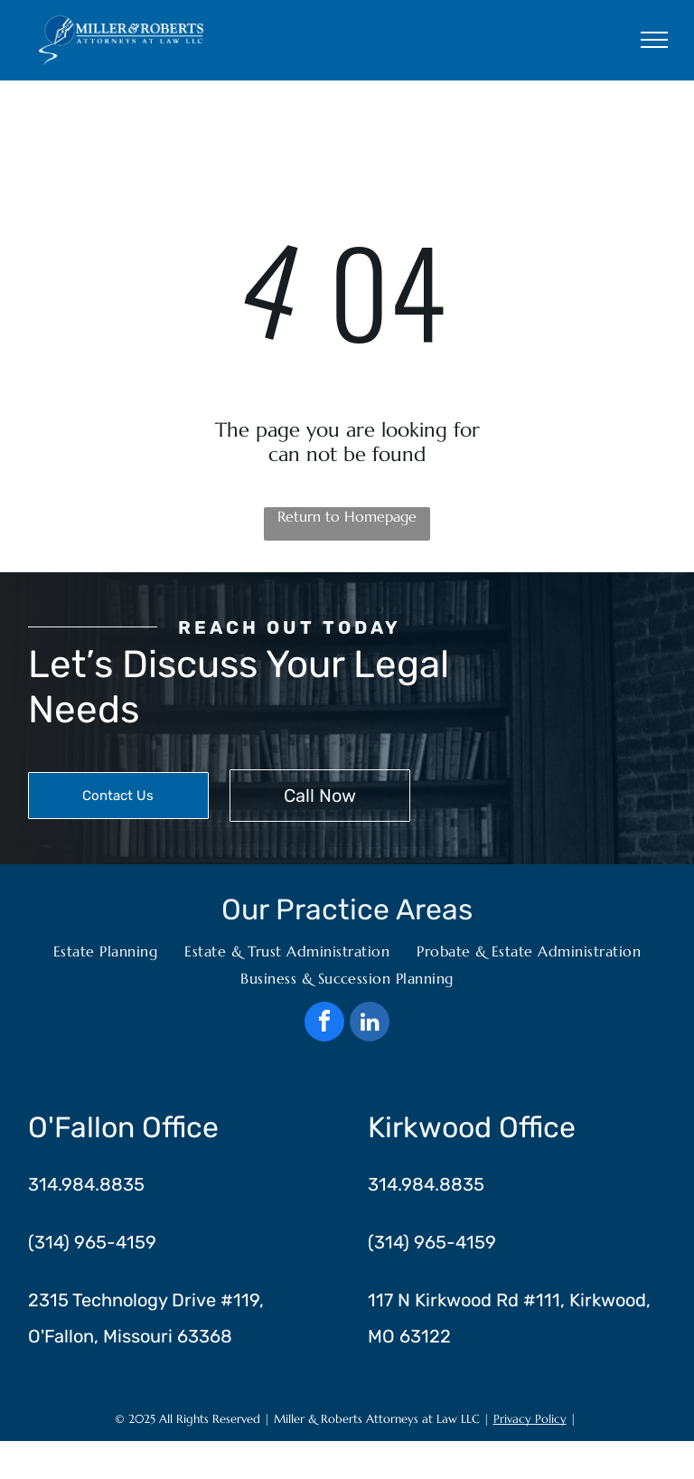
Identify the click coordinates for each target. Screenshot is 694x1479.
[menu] (654, 39)
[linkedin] (369, 1024)
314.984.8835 (86, 1184)
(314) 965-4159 (92, 1242)
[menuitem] (105, 950)
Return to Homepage (347, 516)
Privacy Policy (530, 1419)
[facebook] (324, 1024)
